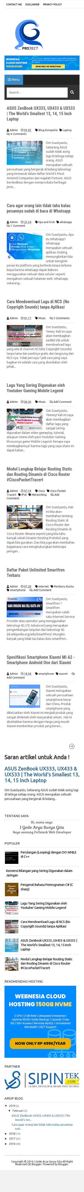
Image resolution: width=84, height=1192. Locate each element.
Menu (14, 79)
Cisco (42, 490)
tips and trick (47, 222)
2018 (12, 1138)
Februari (18, 1116)
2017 (12, 1143)
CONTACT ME (14, 4)
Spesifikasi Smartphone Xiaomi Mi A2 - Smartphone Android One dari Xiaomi (40, 662)
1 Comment (18, 225)
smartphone (18, 590)
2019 (12, 1111)
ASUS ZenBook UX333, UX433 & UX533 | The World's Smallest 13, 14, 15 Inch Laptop (39, 113)
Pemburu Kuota (64, 586)
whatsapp (66, 222)
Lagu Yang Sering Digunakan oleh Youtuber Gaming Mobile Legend (37, 388)
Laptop (67, 130)
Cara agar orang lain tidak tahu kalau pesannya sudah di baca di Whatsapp (40, 208)
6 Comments (18, 133)
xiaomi (63, 679)
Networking (39, 494)
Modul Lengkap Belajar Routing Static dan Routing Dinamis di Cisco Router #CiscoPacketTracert (40, 474)
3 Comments (61, 318)
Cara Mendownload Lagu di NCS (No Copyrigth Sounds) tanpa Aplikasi (39, 304)
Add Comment (63, 401)
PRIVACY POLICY (52, 4)
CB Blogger (34, 1169)
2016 (12, 1149)
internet (44, 586)
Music (42, 318)
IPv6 (24, 494)
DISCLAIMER (32, 4)
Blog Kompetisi (48, 130)
